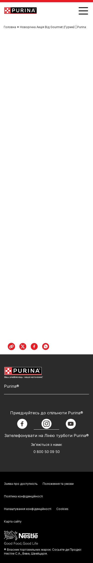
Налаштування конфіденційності (27, 509)
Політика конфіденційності (23, 496)
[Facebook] (34, 346)
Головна (10, 27)
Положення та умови (58, 484)
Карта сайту (13, 521)
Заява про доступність (21, 484)
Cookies (62, 509)
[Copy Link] (11, 346)
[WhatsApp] (46, 346)
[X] (23, 346)
